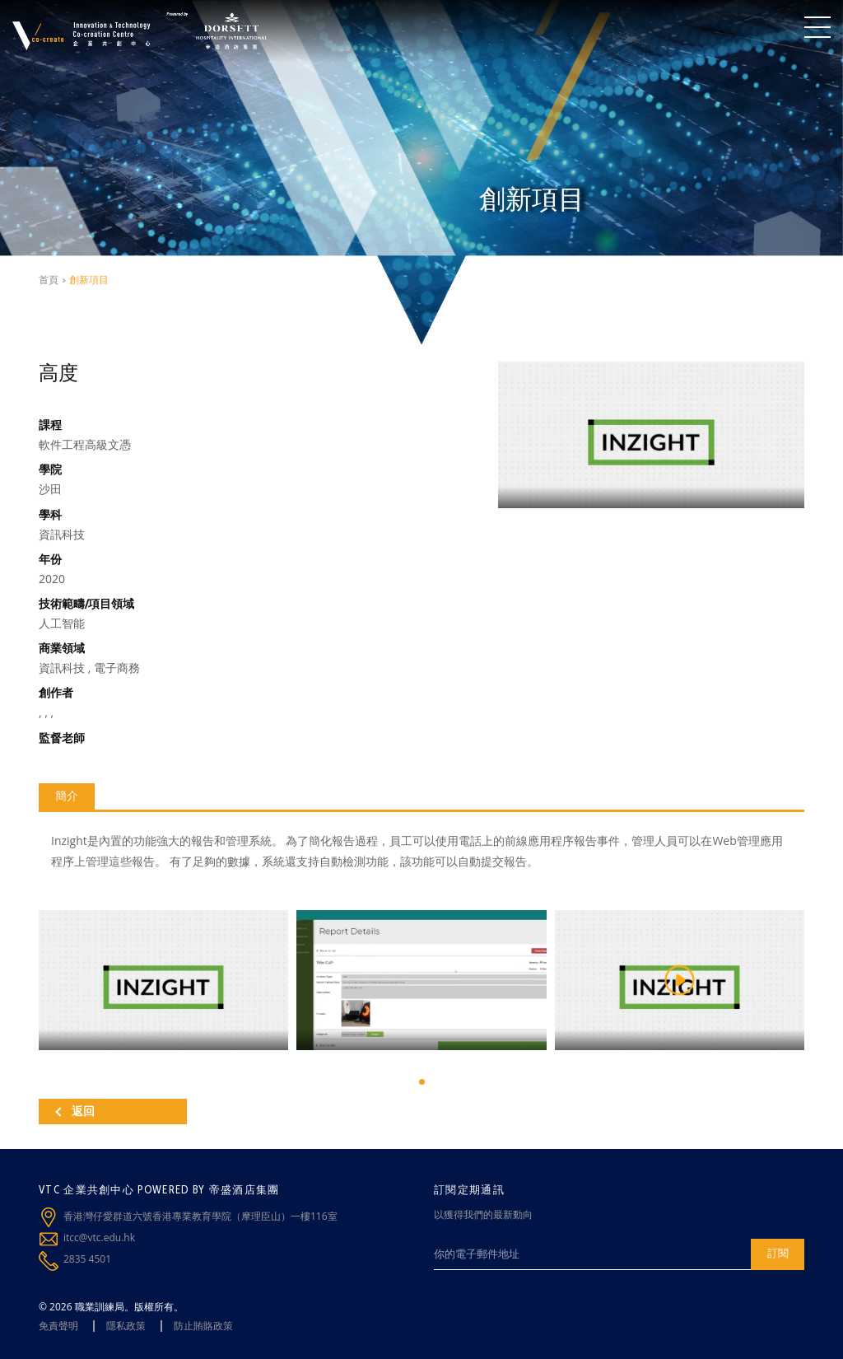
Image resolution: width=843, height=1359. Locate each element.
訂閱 (778, 1252)
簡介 (66, 795)
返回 (75, 1111)
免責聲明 (58, 1326)
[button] (422, 1082)
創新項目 (89, 279)
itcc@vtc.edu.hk (99, 1238)
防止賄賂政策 (203, 1326)
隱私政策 (126, 1326)
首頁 (48, 279)
